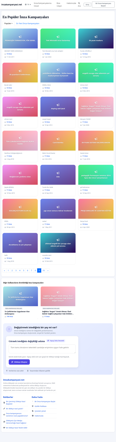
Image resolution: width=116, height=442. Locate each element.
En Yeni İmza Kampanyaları (27, 23)
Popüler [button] (7, 23)
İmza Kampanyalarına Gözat (42, 4)
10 (44, 270)
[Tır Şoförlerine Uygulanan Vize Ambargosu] (20, 303)
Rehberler (8, 397)
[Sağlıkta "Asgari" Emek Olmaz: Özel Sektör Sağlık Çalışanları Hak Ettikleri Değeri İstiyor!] (58, 303)
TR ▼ (28, 4)
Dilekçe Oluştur (19, 362)
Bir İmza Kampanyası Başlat (103, 4)
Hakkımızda (71, 3)
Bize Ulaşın (59, 4)
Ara (79, 4)
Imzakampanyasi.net (11, 4)
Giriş (87, 5)
